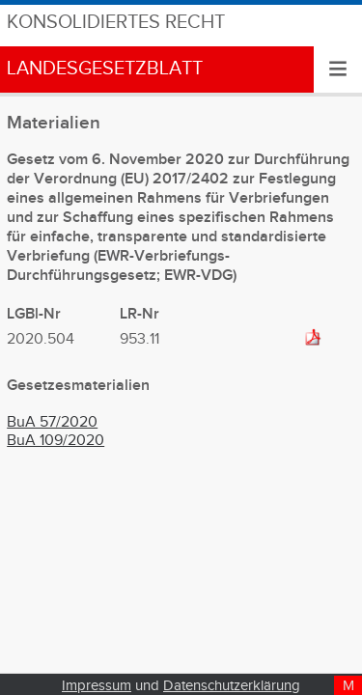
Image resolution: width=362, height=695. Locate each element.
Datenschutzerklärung (231, 686)
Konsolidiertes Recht (116, 23)
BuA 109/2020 (55, 440)
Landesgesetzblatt (105, 69)
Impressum (96, 686)
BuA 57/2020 (52, 422)
